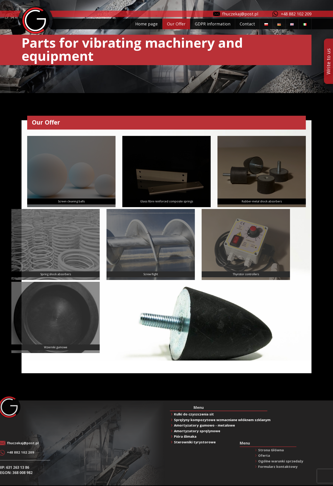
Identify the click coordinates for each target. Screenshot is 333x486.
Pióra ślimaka (185, 436)
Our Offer (176, 24)
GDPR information (212, 24)
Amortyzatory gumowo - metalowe (204, 425)
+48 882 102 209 (296, 14)
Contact (247, 24)
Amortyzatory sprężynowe (197, 431)
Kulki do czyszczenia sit (194, 414)
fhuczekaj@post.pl (240, 14)
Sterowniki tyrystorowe (195, 442)
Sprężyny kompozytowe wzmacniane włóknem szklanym (222, 419)
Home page (146, 24)
